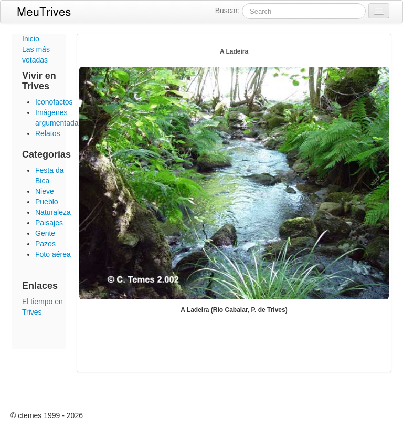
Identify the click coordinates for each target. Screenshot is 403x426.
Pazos (45, 244)
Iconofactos (54, 102)
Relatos (47, 133)
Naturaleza (53, 212)
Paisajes (49, 223)
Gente (45, 233)
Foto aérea (53, 254)
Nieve (44, 191)
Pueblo (46, 202)
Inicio (30, 39)
